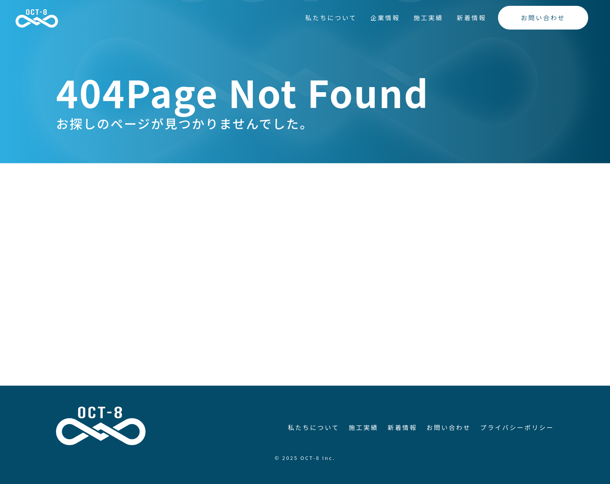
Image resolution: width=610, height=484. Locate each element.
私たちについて (331, 17)
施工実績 (428, 17)
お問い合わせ (543, 17)
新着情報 (471, 17)
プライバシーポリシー (517, 427)
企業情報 (385, 17)
